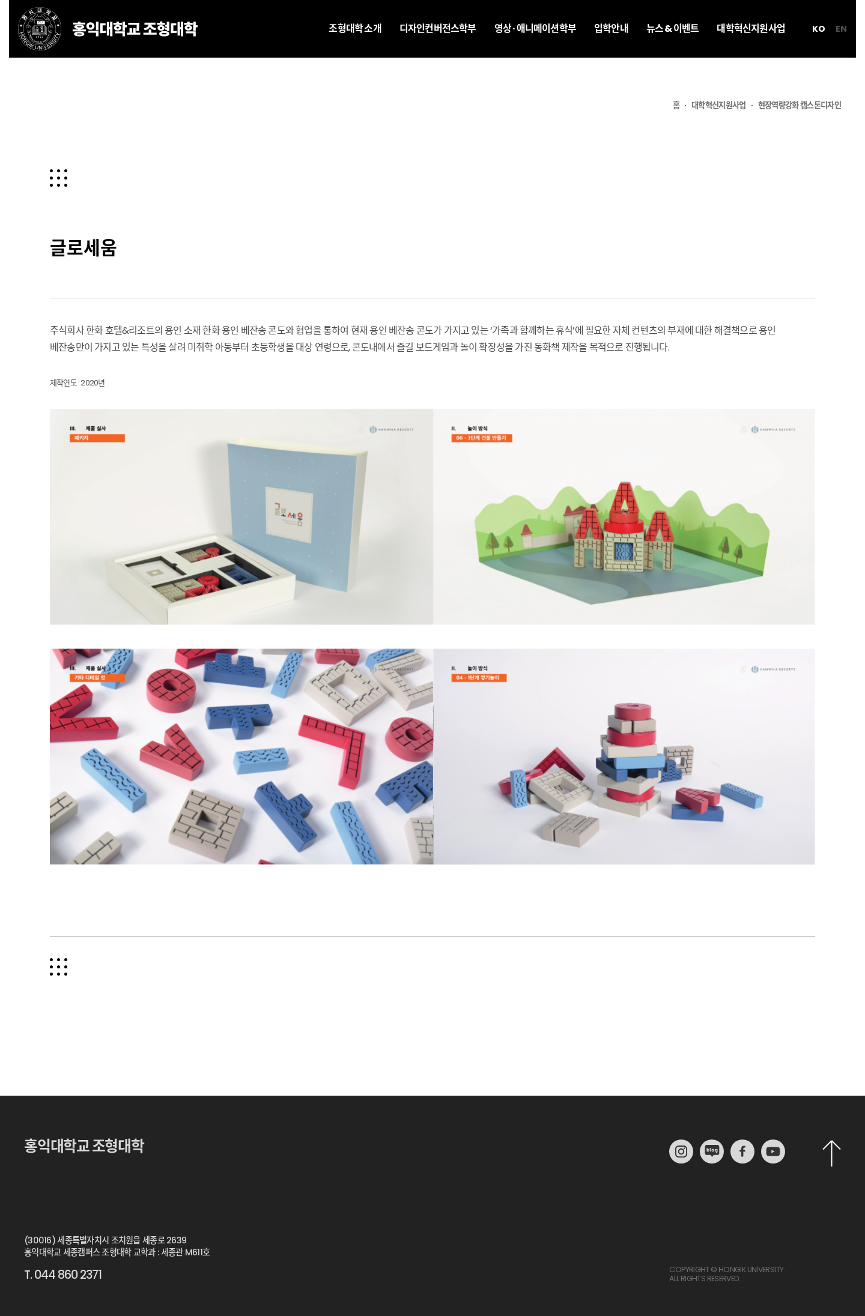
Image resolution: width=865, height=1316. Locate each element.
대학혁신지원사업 (751, 52)
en (841, 53)
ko (818, 53)
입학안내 (611, 52)
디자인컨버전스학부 (437, 52)
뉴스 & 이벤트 (672, 52)
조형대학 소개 (355, 52)
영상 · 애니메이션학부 (535, 52)
